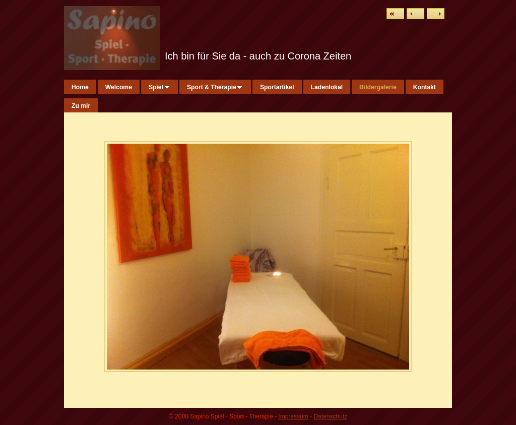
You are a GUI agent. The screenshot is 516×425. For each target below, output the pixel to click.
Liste (395, 13)
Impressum (293, 416)
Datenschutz (330, 416)
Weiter (435, 13)
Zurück (415, 13)
